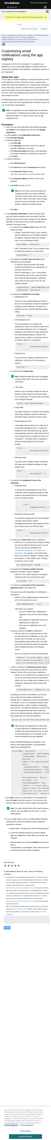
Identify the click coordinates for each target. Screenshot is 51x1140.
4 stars (15, 874)
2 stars (8, 874)
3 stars (12, 874)
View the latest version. (36, 17)
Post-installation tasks (41, 35)
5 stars (18, 874)
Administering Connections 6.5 (16, 35)
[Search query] (32, 24)
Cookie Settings (25, 1132)
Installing (30, 35)
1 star (5, 874)
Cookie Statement (11, 1126)
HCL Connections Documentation (14, 11)
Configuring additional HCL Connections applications (18, 37)
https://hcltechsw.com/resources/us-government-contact (20, 897)
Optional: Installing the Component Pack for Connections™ (20, 39)
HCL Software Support (20, 918)
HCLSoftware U (12, 7)
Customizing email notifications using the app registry (18, 41)
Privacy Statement (27, 1126)
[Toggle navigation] (45, 7)
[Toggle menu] (47, 11)
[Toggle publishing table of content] (4, 44)
